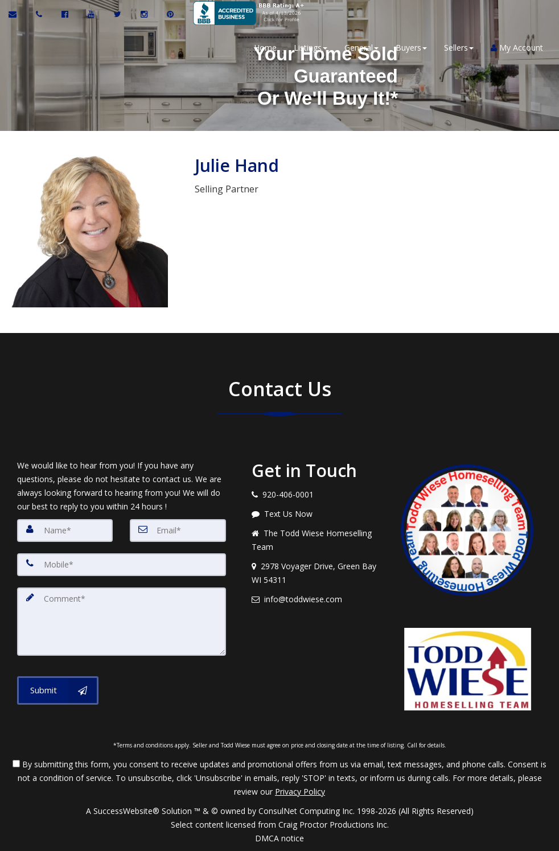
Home (264, 47)
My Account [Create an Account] (516, 47)
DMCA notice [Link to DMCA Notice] (279, 838)
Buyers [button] (410, 47)
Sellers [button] (457, 47)
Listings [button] (309, 47)
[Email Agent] (18, 14)
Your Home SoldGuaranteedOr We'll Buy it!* (323, 76)
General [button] (360, 47)
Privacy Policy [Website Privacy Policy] (300, 791)
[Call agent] (40, 14)
